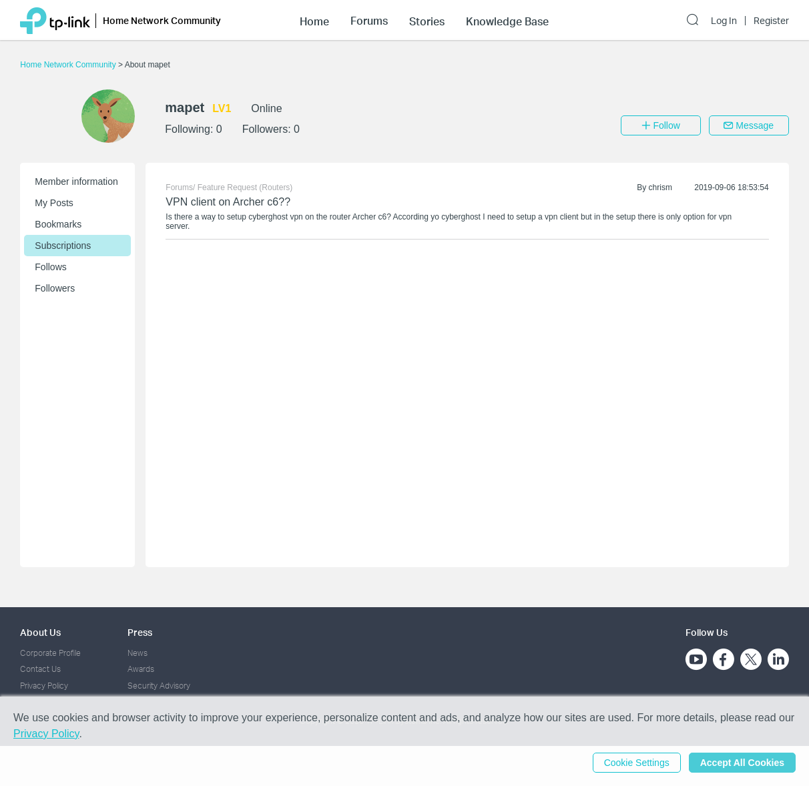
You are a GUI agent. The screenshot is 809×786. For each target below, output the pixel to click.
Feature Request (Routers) (245, 187)
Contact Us (40, 669)
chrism (660, 187)
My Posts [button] (54, 203)
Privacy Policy (44, 686)
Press (139, 632)
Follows (50, 267)
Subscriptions (63, 245)
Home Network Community (69, 64)
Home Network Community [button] (162, 20)
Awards (140, 669)
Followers (55, 288)
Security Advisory (158, 686)
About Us (40, 632)
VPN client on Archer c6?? (228, 202)
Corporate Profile (50, 653)
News (137, 653)
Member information (76, 181)
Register (771, 20)
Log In (724, 20)
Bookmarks (58, 224)
